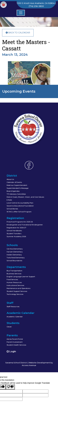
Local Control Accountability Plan (20, 203)
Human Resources (14, 282)
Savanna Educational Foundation (20, 206)
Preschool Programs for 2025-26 (20, 222)
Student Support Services (17, 291)
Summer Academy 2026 (16, 236)
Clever (9, 327)
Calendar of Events (14, 182)
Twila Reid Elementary (16, 258)
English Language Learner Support (21, 277)
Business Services (14, 274)
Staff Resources (13, 307)
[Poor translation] (10, 387)
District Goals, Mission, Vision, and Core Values (25, 197)
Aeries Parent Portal (15, 339)
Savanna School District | (17, 363)
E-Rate (9, 200)
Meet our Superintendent (17, 185)
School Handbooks (14, 231)
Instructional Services (15, 285)
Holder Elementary (14, 255)
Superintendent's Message (17, 188)
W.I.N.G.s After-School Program (19, 212)
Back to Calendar (18, 32)
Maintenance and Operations (18, 288)
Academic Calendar (15, 317)
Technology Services (15, 294)
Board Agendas (13, 191)
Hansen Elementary (15, 252)
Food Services (12, 279)
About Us (10, 179)
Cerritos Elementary (15, 249)
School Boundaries (14, 261)
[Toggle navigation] (21, 13)
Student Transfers (14, 234)
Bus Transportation (14, 271)
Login (11, 351)
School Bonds (12, 209)
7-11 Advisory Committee (16, 194)
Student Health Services (16, 345)
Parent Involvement (14, 342)
